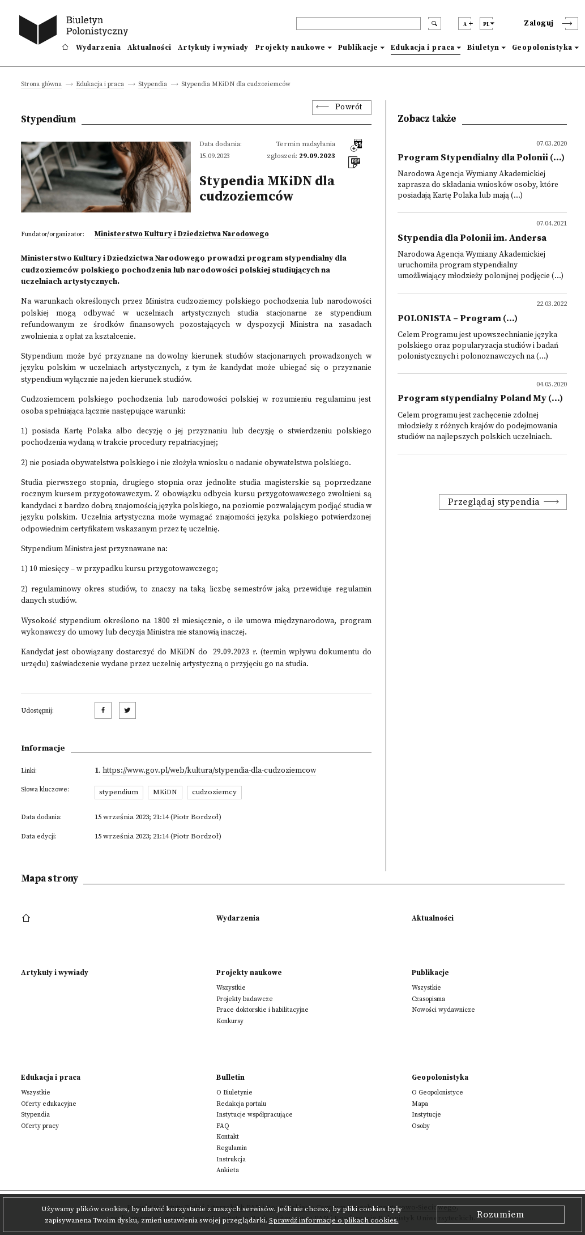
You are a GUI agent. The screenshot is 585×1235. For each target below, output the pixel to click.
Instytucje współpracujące (254, 1114)
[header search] (358, 23)
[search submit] (434, 23)
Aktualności (149, 47)
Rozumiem (500, 1214)
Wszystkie (231, 987)
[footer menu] (27, 918)
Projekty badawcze (244, 999)
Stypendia (152, 84)
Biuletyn (483, 47)
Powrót (348, 107)
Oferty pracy (40, 1126)
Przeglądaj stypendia (494, 502)
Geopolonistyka (542, 47)
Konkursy (230, 1021)
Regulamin (231, 1148)
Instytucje (426, 1114)
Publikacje (358, 47)
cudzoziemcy (214, 792)
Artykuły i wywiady (213, 47)
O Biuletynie (234, 1092)
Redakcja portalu (241, 1104)
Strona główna (41, 84)
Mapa (420, 1104)
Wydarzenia (98, 47)
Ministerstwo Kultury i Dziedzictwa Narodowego (182, 234)
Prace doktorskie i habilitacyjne (262, 1010)
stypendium (118, 792)
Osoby (421, 1126)
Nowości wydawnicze (443, 1010)
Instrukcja (231, 1159)
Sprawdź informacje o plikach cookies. (334, 1220)
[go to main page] (76, 31)
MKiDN (165, 792)
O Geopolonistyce (437, 1092)
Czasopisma (428, 999)
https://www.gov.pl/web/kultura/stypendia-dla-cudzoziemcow (209, 771)
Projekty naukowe (290, 47)
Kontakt (227, 1136)
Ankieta (227, 1170)
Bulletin (230, 1077)
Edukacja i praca (423, 47)
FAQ (222, 1126)
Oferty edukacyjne (48, 1104)
